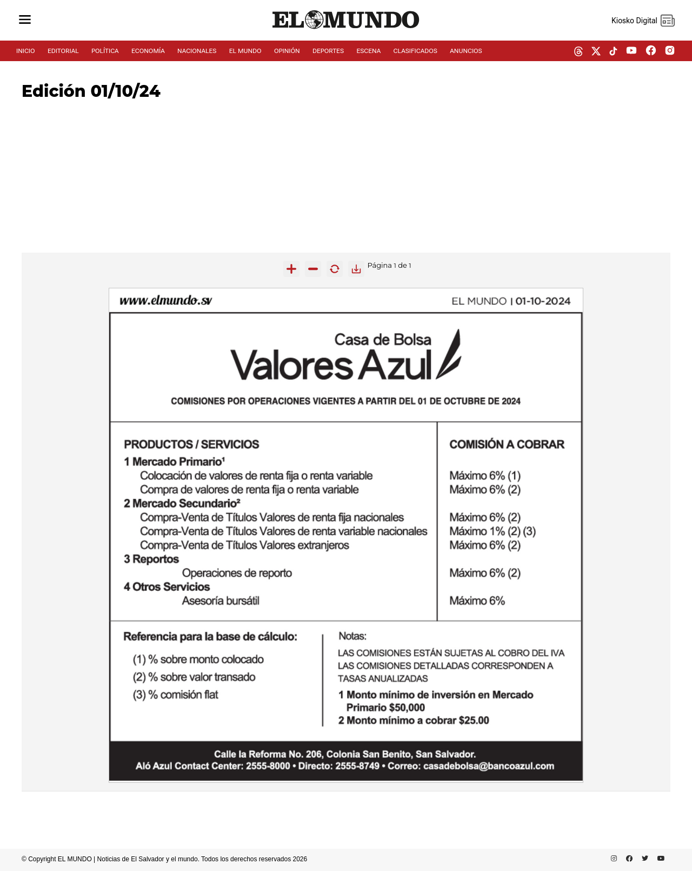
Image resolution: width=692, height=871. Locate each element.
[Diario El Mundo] (346, 29)
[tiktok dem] (613, 52)
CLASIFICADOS (415, 51)
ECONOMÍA (148, 51)
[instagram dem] (674, 51)
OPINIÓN (287, 51)
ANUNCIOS (466, 51)
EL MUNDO (245, 51)
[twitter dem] (596, 52)
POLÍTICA (105, 51)
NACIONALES (196, 51)
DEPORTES (328, 51)
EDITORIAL (63, 51)
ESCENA (368, 51)
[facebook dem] (651, 51)
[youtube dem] (631, 51)
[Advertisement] (346, 177)
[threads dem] (578, 52)
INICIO (25, 51)
